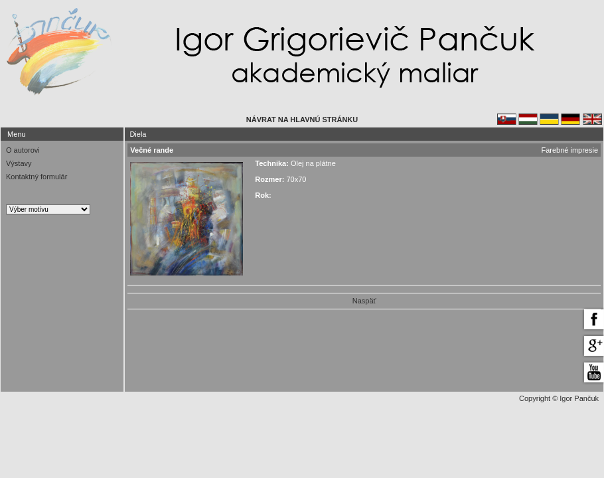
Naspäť (364, 301)
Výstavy (19, 163)
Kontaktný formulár (36, 177)
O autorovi (23, 150)
